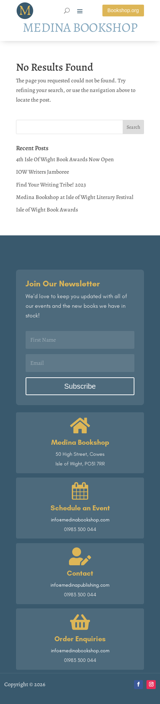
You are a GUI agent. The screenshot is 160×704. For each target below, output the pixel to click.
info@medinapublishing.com (80, 585)
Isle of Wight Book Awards (47, 210)
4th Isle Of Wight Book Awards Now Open (65, 159)
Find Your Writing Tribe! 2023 (51, 185)
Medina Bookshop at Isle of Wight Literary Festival (74, 197)
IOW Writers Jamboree (42, 172)
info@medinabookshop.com (80, 519)
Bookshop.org (123, 10)
